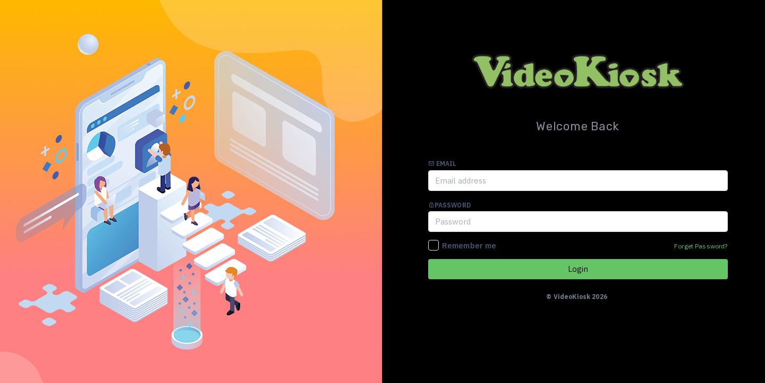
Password (449, 205)
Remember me (469, 245)
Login (578, 269)
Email (442, 164)
